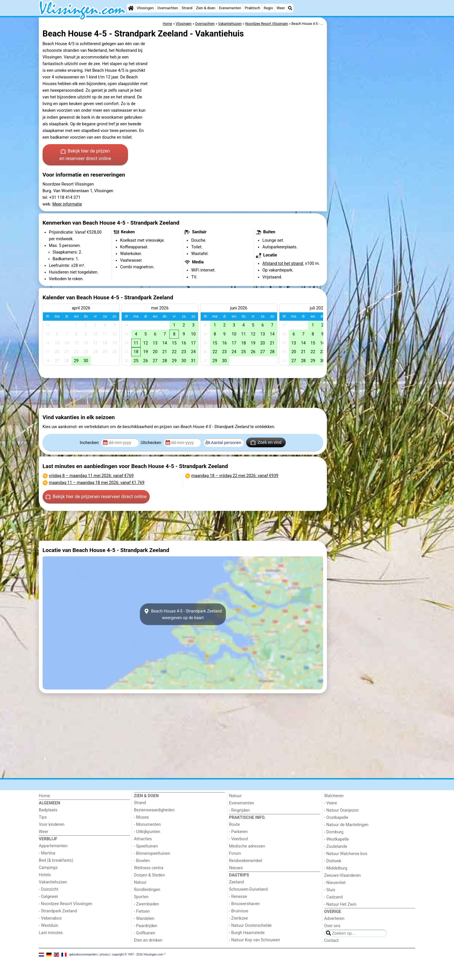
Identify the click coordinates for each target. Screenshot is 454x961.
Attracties (143, 839)
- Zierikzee (238, 918)
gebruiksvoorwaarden (83, 954)
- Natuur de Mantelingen (346, 824)
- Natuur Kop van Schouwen (254, 940)
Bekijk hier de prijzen (85, 155)
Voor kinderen (52, 824)
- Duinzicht (48, 889)
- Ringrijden (239, 810)
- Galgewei (48, 896)
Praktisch (252, 8)
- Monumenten (147, 824)
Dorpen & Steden (149, 875)
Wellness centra (148, 867)
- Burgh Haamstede (247, 932)
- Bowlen (142, 860)
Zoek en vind (265, 442)
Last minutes (51, 932)
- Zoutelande (335, 846)
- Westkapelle (336, 839)
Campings (48, 867)
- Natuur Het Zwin (340, 904)
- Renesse (238, 896)
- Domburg (334, 832)
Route (234, 824)
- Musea (141, 817)
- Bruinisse (238, 911)
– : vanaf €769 (91, 475)
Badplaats (48, 810)
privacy (104, 954)
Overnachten (167, 8)
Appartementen (53, 845)
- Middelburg (335, 868)
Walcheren (334, 795)
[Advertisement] (371, 150)
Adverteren (334, 918)
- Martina (47, 853)
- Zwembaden (146, 904)
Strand (187, 8)
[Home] (131, 8)
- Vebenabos (50, 918)
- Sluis (329, 889)
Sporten (141, 896)
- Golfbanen (144, 933)
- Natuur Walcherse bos (345, 853)
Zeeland (236, 882)
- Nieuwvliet (335, 882)
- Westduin (48, 925)
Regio (268, 8)
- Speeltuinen (146, 846)
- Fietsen (142, 911)
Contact (331, 940)
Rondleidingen (147, 889)
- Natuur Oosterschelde (250, 925)
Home (44, 795)
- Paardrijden (146, 925)
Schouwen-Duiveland (248, 889)
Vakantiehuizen (53, 882)
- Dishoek (332, 861)
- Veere (330, 803)
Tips (43, 817)
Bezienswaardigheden (154, 810)
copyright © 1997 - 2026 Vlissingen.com (137, 954)
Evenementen (230, 8)
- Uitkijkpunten (147, 831)
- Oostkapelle (336, 817)
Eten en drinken (148, 940)
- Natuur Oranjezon (341, 810)
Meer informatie (67, 204)
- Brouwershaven (244, 903)
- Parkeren (238, 831)
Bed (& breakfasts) (56, 860)
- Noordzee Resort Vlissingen (65, 903)
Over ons (332, 925)
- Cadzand (333, 897)
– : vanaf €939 (235, 475)
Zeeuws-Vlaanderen (342, 875)
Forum (235, 853)
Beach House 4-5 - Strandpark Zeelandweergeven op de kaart (183, 614)
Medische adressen (247, 846)
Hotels (45, 874)
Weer (281, 8)
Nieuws (236, 867)
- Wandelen (144, 918)
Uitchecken (151, 442)
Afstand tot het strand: (283, 263)
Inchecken (90, 442)
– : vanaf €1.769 (96, 482)
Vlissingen (145, 8)
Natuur (140, 882)
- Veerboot (238, 839)
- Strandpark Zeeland (58, 911)
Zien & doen (205, 8)
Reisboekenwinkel (245, 860)
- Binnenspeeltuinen (152, 853)
